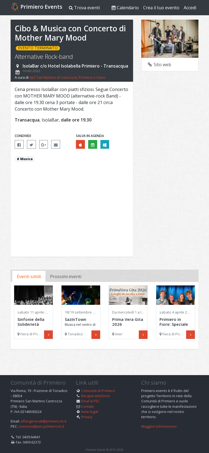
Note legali (89, 402)
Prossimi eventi (65, 276)
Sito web (159, 65)
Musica (26, 159)
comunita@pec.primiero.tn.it (41, 417)
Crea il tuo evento (161, 8)
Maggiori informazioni (159, 417)
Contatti (87, 397)
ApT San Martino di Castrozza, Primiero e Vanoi (67, 77)
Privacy (86, 408)
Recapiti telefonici (95, 387)
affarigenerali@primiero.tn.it (43, 412)
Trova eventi (84, 8)
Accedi (190, 8)
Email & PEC (90, 392)
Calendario (125, 8)
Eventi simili (29, 276)
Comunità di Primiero (98, 381)
